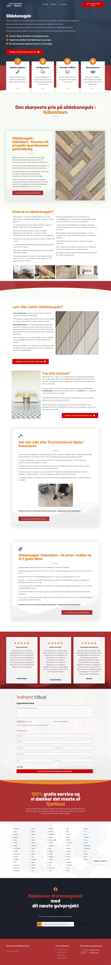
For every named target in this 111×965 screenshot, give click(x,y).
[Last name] (74, 748)
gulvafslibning (42, 184)
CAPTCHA (20, 767)
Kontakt (63, 4)
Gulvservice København (13, 20)
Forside (45, 4)
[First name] (35, 748)
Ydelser (54, 4)
